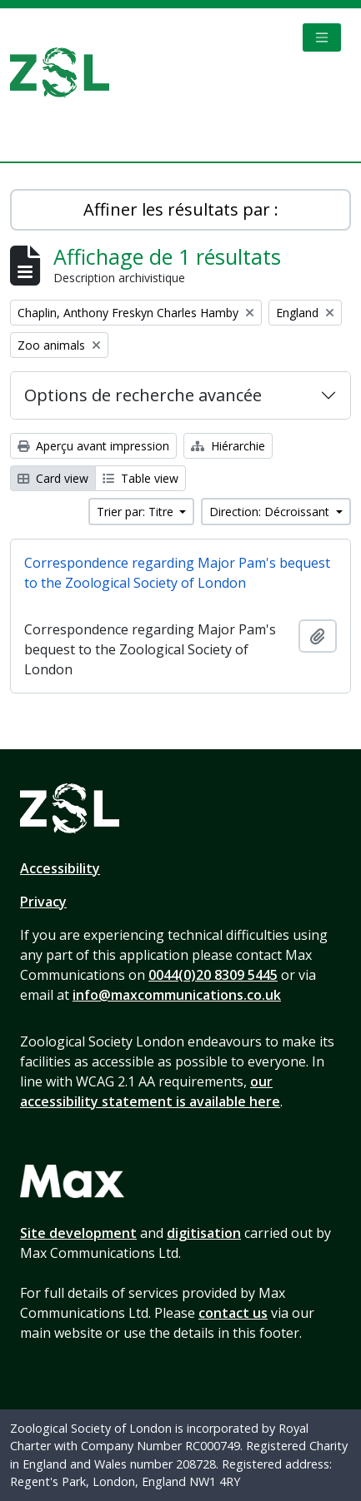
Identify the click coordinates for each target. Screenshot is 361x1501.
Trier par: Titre (137, 511)
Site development (78, 1233)
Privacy (43, 901)
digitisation (204, 1233)
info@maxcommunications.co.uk (177, 995)
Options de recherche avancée (143, 395)
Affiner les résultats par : (180, 209)
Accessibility (60, 868)
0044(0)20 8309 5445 (213, 975)
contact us (233, 1313)
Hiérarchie (228, 446)
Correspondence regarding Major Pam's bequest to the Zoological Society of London (177, 573)
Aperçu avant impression (93, 446)
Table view (140, 478)
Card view (53, 478)
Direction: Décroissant (271, 511)
